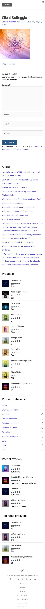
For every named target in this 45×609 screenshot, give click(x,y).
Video (4, 450)
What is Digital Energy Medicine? (15, 215)
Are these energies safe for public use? (17, 242)
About (22, 583)
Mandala (5, 414)
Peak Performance (9, 419)
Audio (4, 405)
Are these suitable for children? (14, 187)
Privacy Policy (22, 595)
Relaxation (6, 432)
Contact (22, 587)
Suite (4, 441)
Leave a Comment (9, 22)
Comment (6, 85)
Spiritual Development (11, 436)
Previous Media (7, 64)
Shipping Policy (22, 599)
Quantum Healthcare (10, 423)
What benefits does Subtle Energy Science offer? (21, 199)
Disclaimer (22, 591)
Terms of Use (22, 603)
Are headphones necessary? (13, 203)
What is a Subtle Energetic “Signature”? (17, 211)
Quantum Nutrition (9, 428)
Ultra (4, 445)
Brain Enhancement (10, 410)
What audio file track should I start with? (18, 207)
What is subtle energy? (11, 219)
